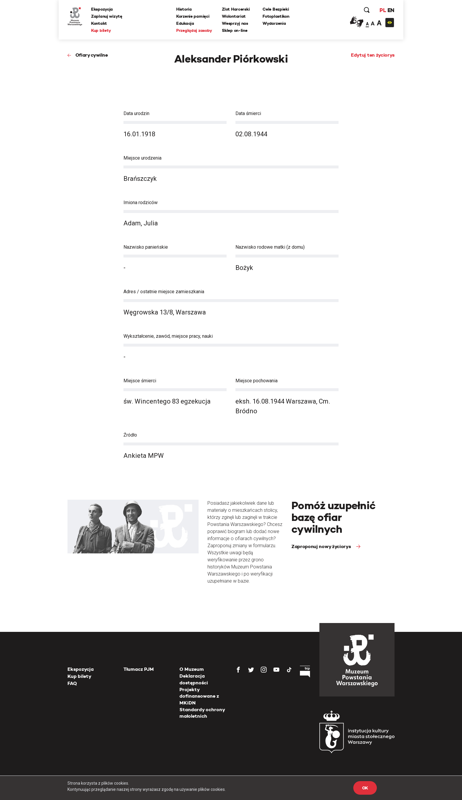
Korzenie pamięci (192, 16)
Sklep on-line (234, 30)
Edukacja (185, 23)
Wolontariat (234, 16)
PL (383, 10)
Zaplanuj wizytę (106, 16)
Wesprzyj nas (235, 23)
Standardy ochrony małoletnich (202, 712)
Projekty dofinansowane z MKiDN (199, 696)
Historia (184, 9)
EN (390, 10)
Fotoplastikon (276, 16)
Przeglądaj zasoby (194, 30)
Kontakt (99, 23)
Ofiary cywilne (91, 55)
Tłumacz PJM (138, 669)
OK (365, 788)
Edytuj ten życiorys (373, 55)
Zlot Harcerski (236, 9)
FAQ (72, 683)
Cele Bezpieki (276, 9)
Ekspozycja (102, 9)
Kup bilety (101, 30)
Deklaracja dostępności (193, 679)
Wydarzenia (274, 23)
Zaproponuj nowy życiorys (321, 546)
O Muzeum (191, 669)
